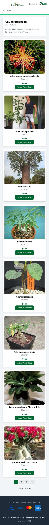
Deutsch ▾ (33, 4)
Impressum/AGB (24, 521)
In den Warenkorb (24, 87)
